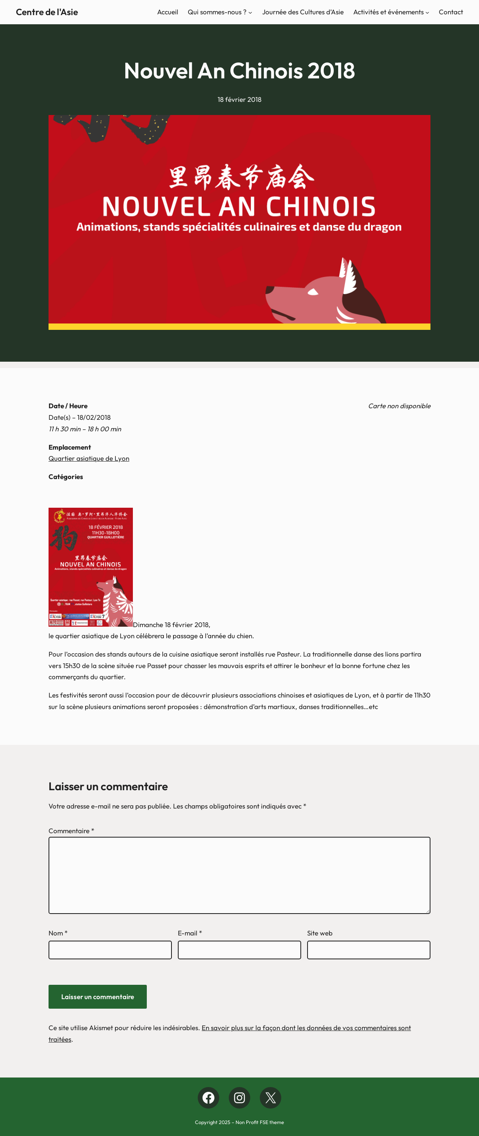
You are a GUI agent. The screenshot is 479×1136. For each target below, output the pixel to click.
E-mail (190, 933)
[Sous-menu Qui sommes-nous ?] (250, 12)
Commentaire (71, 830)
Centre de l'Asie (47, 12)
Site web (320, 933)
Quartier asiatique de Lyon (89, 458)
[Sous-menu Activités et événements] (427, 12)
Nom (58, 933)
